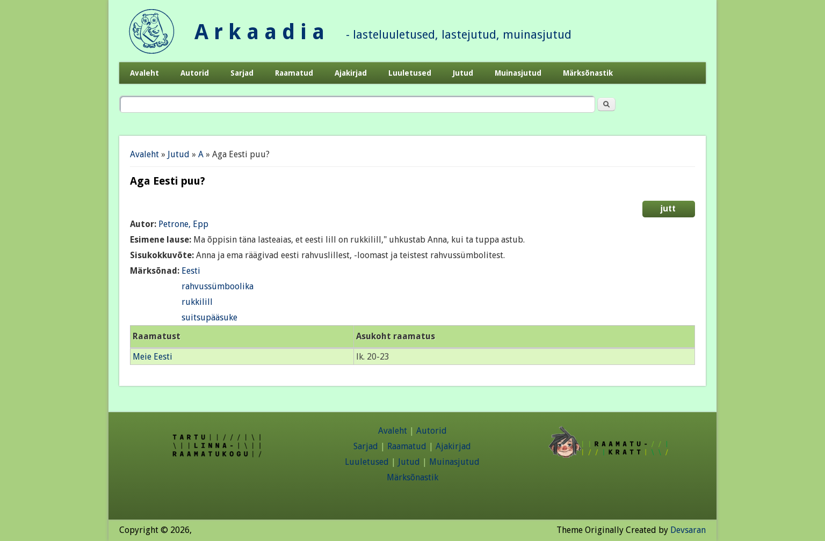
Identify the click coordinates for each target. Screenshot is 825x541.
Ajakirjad (351, 73)
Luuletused (409, 73)
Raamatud (294, 73)
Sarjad (242, 73)
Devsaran (688, 530)
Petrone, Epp (183, 224)
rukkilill (197, 302)
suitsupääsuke (209, 317)
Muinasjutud (518, 73)
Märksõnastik (588, 73)
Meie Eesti (152, 357)
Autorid (194, 73)
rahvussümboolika (218, 286)
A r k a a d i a (259, 32)
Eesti (191, 271)
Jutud (463, 73)
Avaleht (144, 73)
